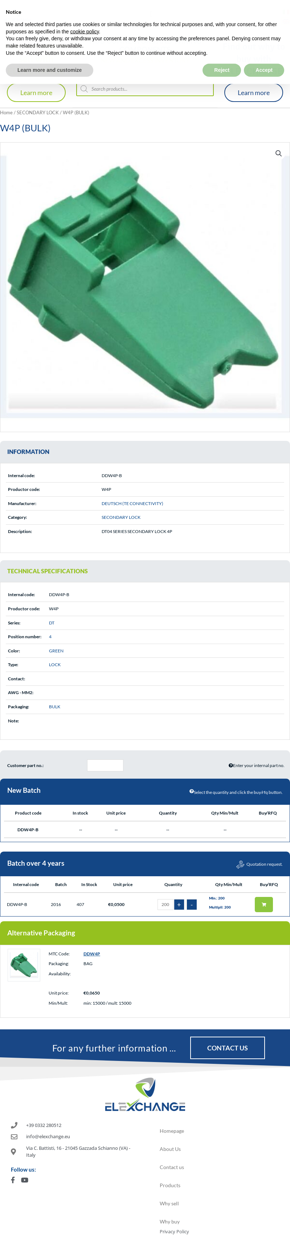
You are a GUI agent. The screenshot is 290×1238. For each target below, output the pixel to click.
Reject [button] (221, 54)
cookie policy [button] (84, 15)
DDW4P (91, 953)
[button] (278, 153)
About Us (170, 1149)
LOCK (55, 664)
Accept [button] (264, 54)
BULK (54, 706)
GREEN (56, 650)
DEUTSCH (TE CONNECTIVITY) (132, 503)
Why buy (170, 1221)
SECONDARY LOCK (38, 112)
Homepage (172, 1131)
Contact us (172, 1167)
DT (51, 623)
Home (6, 112)
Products (170, 1185)
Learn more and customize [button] (49, 54)
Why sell (169, 1203)
